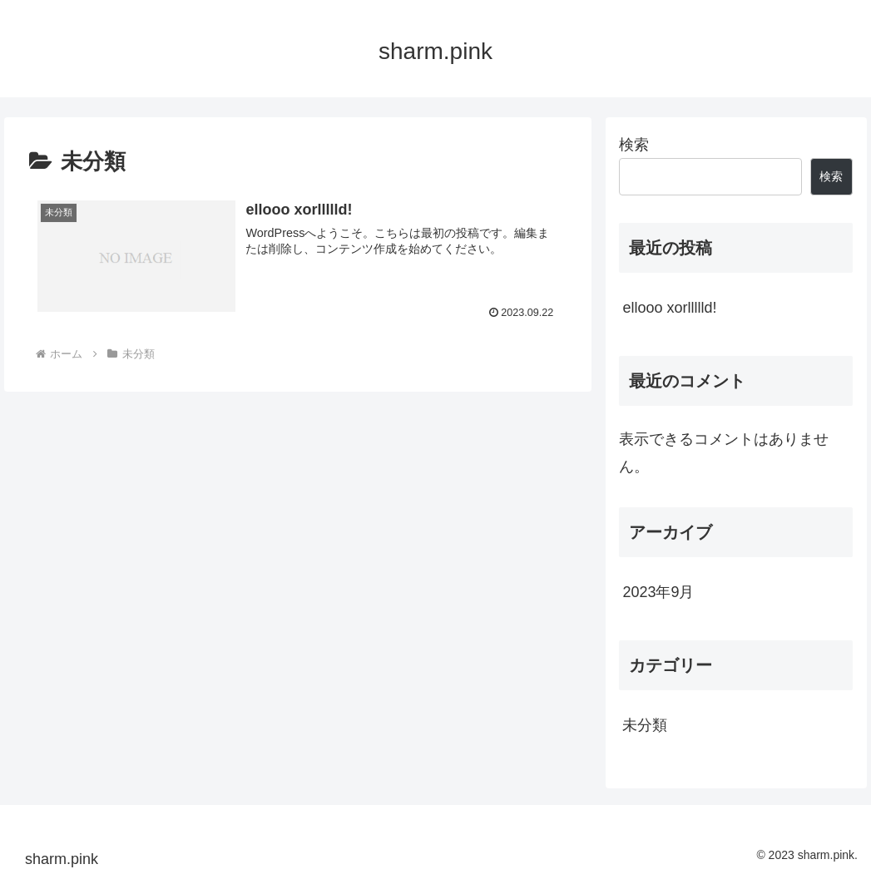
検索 (634, 144)
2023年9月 (658, 592)
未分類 (644, 725)
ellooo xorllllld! (669, 307)
